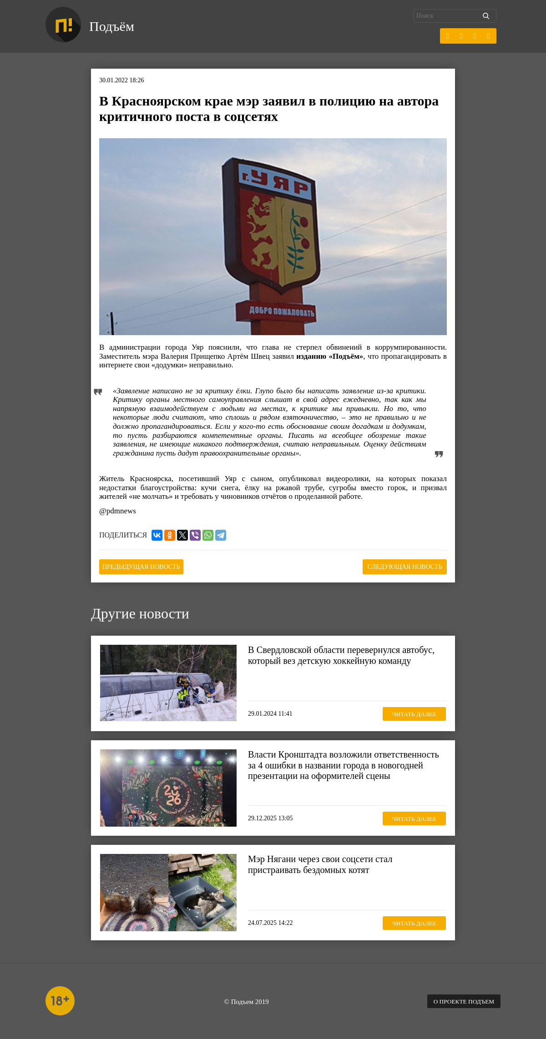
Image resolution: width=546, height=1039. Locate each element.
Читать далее (412, 712)
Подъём (113, 26)
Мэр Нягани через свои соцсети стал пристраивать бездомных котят (322, 863)
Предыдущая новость (145, 566)
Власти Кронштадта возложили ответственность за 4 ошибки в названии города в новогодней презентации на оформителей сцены (346, 764)
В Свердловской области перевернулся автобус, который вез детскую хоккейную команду (344, 654)
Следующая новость (401, 566)
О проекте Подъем (462, 1000)
